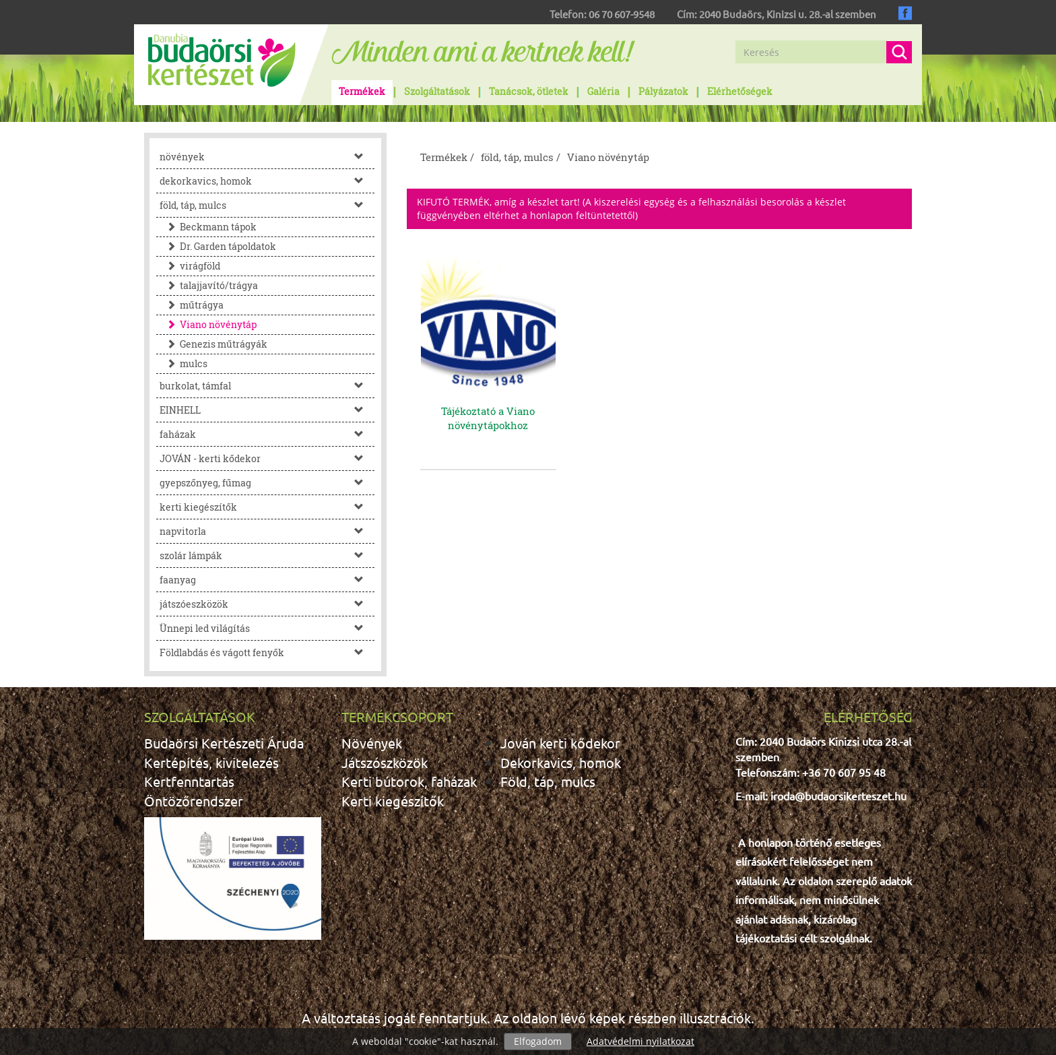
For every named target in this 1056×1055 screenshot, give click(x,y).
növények (267, 156)
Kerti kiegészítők (392, 800)
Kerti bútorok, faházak (409, 781)
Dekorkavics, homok (560, 762)
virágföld (190, 265)
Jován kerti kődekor (560, 742)
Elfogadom (538, 1041)
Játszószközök (384, 762)
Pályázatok (663, 91)
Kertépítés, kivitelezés (211, 762)
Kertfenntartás (189, 781)
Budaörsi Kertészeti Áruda (224, 742)
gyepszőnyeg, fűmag (267, 482)
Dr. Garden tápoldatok (218, 246)
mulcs (183, 363)
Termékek (362, 91)
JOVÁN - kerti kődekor (267, 458)
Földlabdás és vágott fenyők (267, 652)
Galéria (603, 91)
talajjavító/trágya (209, 285)
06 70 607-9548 (622, 13)
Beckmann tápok (208, 226)
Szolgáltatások (437, 91)
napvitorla (267, 531)
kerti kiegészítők (267, 507)
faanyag (267, 580)
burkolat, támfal (267, 385)
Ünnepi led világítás (267, 628)
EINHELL (267, 410)
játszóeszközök (267, 604)
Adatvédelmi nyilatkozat (640, 1041)
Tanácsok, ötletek (528, 91)
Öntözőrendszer (193, 800)
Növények (371, 742)
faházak (267, 434)
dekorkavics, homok (267, 181)
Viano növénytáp (208, 324)
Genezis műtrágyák (213, 344)
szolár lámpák (267, 555)
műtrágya (192, 304)
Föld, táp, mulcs (547, 781)
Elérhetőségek (739, 91)
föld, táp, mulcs (267, 205)
